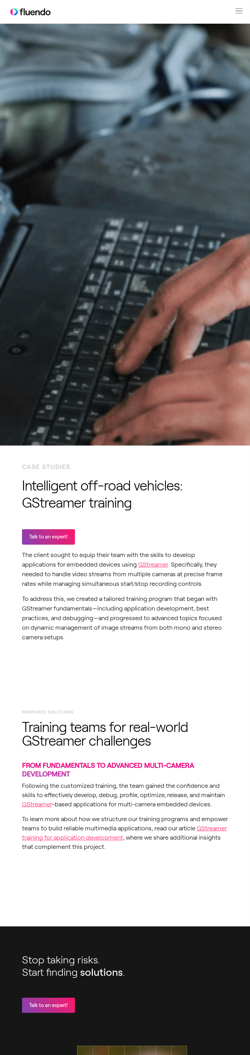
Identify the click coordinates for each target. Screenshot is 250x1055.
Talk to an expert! (48, 537)
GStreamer (153, 564)
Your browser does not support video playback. (73, 891)
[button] (239, 11)
